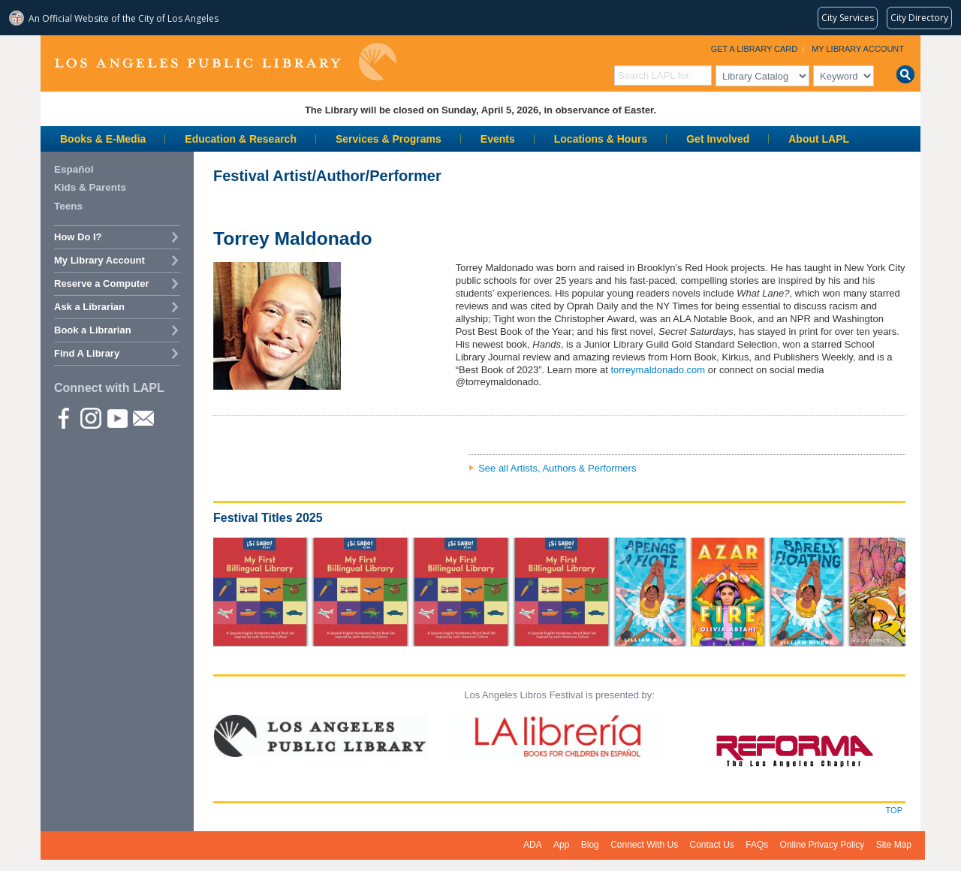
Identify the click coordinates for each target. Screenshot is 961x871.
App (561, 844)
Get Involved (717, 139)
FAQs (757, 844)
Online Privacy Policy (822, 844)
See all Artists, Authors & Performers (557, 468)
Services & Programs (388, 139)
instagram (90, 417)
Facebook (64, 417)
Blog (590, 844)
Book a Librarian (92, 330)
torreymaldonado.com (657, 369)
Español (74, 169)
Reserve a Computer (101, 283)
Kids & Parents (90, 187)
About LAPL (818, 139)
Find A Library (86, 353)
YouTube (116, 417)
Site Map (893, 844)
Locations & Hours (600, 139)
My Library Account (858, 48)
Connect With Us (644, 844)
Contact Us (712, 844)
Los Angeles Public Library (225, 62)
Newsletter (143, 417)
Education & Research (241, 139)
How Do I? (78, 237)
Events (497, 139)
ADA (532, 844)
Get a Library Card (754, 48)
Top (894, 810)
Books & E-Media (103, 139)
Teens (68, 206)
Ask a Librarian (89, 306)
